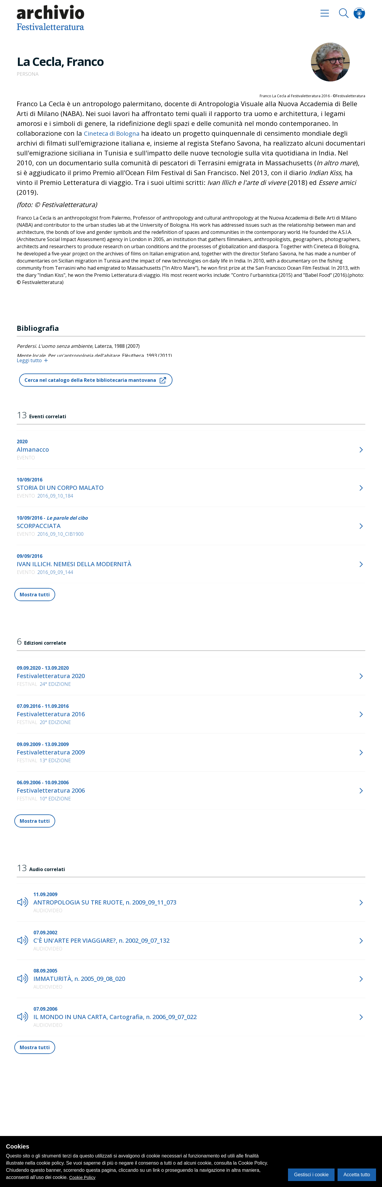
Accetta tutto (357, 1174)
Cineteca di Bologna (115, 133)
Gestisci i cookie (311, 1174)
